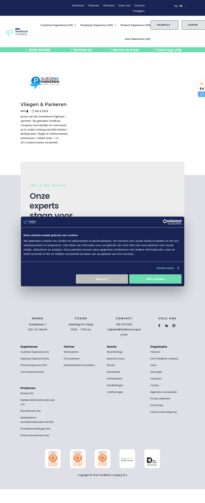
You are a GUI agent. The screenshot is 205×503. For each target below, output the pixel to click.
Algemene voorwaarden (163, 406)
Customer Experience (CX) (57, 25)
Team (153, 379)
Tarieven (93, 5)
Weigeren (102, 278)
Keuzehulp (163, 25)
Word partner (71, 365)
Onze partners (72, 372)
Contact (139, 5)
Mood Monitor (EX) (30, 425)
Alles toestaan (155, 278)
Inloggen (139, 11)
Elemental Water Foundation (79, 379)
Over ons (124, 5)
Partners (109, 5)
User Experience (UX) (138, 38)
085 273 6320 (124, 338)
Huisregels (156, 385)
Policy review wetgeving (163, 425)
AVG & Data (156, 419)
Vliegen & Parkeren (32, 100)
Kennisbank (113, 385)
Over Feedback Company (164, 372)
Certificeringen (115, 406)
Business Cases (116, 372)
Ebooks (111, 379)
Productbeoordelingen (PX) (35, 442)
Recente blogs (115, 365)
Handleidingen (115, 399)
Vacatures (156, 392)
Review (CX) (27, 407)
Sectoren (78, 5)
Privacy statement (160, 412)
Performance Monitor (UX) (35, 449)
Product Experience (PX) (136, 25)
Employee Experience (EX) (96, 25)
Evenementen (114, 392)
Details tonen (165, 268)
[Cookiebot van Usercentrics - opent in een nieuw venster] (166, 222)
